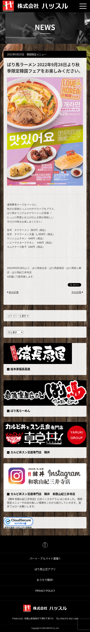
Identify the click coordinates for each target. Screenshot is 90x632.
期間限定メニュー (36, 54)
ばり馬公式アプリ (45, 569)
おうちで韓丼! (45, 580)
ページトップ (45, 545)
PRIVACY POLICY (45, 591)
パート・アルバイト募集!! (45, 558)
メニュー (83, 6)
